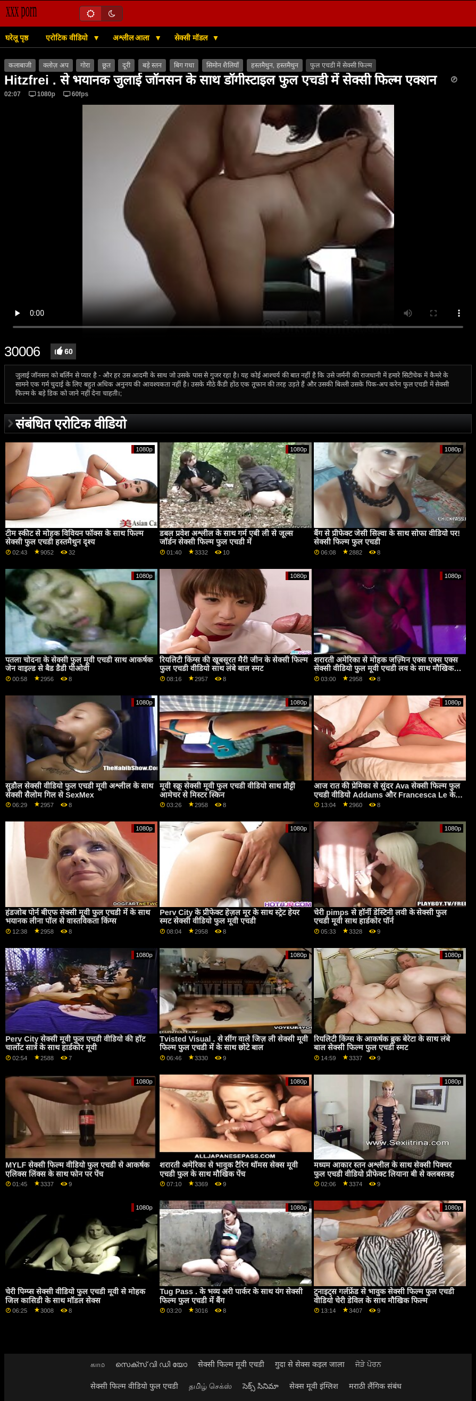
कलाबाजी (20, 65)
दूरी (126, 65)
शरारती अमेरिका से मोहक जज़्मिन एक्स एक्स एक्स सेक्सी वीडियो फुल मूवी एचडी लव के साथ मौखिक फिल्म (386, 669)
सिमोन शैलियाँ (222, 65)
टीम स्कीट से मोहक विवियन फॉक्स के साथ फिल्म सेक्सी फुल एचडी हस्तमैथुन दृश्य (74, 538)
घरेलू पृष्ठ (16, 37)
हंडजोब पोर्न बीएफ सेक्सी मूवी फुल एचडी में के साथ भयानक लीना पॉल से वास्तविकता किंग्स (77, 917)
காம (97, 1364)
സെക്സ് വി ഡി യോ (151, 1364)
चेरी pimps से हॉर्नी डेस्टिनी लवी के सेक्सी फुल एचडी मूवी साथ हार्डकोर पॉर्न (380, 917)
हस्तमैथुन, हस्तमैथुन (274, 65)
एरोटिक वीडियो (68, 37)
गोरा (85, 65)
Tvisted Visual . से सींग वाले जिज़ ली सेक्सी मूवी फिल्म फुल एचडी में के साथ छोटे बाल (234, 1043)
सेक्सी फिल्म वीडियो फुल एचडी (134, 1386)
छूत (106, 65)
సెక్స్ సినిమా (261, 1386)
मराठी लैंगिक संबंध (375, 1386)
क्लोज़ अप (55, 65)
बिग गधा (184, 65)
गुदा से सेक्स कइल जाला (310, 1364)
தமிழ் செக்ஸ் (210, 1386)
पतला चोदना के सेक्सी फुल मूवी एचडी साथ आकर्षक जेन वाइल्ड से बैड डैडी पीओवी (79, 664)
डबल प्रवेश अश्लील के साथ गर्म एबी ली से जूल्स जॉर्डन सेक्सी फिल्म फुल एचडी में (226, 538)
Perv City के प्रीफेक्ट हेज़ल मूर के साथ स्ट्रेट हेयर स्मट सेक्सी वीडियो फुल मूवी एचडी (229, 917)
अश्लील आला (132, 37)
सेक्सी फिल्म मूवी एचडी (231, 1364)
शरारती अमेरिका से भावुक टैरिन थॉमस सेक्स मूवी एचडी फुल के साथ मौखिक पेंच (229, 1169)
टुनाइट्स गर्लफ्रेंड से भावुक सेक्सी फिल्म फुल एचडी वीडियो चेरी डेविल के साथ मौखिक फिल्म (384, 1296)
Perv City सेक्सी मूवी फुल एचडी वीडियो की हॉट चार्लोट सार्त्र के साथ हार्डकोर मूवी (75, 1043)
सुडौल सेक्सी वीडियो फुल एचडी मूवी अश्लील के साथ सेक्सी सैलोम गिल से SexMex (79, 790)
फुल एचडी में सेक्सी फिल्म (341, 65)
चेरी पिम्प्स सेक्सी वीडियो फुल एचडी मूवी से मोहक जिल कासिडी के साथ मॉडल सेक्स (75, 1296)
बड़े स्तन (152, 65)
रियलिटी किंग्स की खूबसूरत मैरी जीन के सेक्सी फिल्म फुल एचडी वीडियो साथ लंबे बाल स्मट (234, 664)
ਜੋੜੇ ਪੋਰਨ (368, 1364)
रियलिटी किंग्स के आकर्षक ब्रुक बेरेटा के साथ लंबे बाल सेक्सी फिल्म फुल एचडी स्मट (382, 1043)
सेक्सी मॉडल (192, 37)
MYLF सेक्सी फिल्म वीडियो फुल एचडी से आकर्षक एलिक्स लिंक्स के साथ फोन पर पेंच (77, 1169)
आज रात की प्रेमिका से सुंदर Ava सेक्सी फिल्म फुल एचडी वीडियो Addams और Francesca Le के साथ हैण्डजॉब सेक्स (387, 795)
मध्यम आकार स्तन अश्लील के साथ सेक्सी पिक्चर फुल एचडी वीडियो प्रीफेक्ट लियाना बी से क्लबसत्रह (384, 1169)
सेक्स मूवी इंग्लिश (313, 1386)
